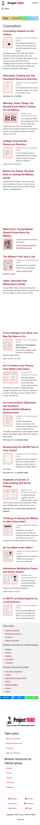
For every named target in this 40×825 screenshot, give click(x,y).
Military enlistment (11, 685)
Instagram (12, 803)
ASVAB (7, 675)
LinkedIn (13, 808)
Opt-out (8, 688)
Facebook (28, 803)
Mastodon (12, 799)
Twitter (29, 808)
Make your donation (12, 640)
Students (8, 649)
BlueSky (29, 799)
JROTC (8, 681)
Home (6, 18)
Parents (8, 652)
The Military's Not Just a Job (19, 256)
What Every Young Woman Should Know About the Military (18, 232)
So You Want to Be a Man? (18, 547)
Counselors (9, 659)
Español (35, 3)
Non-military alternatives (13, 671)
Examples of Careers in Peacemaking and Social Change (17, 483)
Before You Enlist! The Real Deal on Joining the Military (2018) (18, 174)
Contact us (9, 637)
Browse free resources (13, 634)
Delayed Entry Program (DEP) (16, 678)
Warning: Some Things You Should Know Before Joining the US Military (19, 106)
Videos (7, 691)
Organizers (9, 663)
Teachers (8, 656)
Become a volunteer (12, 630)
